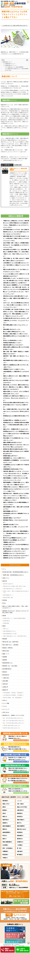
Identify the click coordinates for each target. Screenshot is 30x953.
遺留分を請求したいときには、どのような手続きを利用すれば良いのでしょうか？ (16, 392)
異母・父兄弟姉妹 (7, 848)
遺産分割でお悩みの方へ (8, 583)
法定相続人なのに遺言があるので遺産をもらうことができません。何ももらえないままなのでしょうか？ (16, 398)
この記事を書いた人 (7, 165)
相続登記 (20, 813)
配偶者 (4, 810)
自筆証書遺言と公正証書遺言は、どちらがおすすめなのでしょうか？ (16, 461)
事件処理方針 (5, 675)
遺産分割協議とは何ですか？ (10, 511)
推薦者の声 (5, 690)
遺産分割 (4, 581)
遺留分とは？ (6, 628)
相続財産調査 (6, 832)
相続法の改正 (5, 650)
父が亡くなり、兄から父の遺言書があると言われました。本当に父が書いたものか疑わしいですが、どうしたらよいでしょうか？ (16, 305)
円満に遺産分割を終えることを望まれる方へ (12, 588)
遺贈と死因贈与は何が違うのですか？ (12, 442)
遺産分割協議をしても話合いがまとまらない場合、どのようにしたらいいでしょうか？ (16, 479)
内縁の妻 (20, 851)
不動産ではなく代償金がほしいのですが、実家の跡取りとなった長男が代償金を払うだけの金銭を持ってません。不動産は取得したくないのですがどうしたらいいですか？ (16, 224)
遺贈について (5, 653)
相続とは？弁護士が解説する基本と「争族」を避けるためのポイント (15, 607)
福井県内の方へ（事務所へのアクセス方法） (13, 715)
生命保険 (5, 845)
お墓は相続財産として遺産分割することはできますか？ (16, 372)
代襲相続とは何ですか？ (9, 542)
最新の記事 (18, 165)
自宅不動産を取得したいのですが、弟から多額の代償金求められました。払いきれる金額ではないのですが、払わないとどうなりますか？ (16, 232)
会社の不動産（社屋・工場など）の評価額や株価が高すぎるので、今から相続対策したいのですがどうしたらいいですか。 (16, 245)
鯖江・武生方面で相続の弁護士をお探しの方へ (13, 718)
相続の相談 (20, 819)
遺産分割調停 (21, 826)
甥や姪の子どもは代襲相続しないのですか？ (14, 540)
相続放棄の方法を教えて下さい (11, 524)
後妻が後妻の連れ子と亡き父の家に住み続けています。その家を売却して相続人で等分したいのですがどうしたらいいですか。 (16, 238)
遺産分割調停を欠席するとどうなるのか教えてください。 (16, 337)
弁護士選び (20, 810)
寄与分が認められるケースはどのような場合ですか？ (15, 406)
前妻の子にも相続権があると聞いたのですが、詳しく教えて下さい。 (16, 366)
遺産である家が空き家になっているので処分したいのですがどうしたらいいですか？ (16, 270)
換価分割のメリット (10, 63)
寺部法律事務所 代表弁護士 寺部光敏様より (13, 692)
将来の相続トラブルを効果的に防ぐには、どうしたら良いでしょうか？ (16, 439)
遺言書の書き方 (6, 620)
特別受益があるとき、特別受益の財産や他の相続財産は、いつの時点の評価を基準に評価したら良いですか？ (16, 425)
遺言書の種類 (6, 623)
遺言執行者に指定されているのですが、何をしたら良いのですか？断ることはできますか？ (16, 446)
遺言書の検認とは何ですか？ (10, 455)
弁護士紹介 (5, 684)
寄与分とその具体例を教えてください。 (13, 340)
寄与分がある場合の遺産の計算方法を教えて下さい (16, 402)
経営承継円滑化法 (6, 669)
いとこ (19, 800)
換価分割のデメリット (11, 65)
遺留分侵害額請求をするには (9, 631)
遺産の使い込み (21, 829)
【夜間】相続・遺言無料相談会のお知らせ (13, 575)
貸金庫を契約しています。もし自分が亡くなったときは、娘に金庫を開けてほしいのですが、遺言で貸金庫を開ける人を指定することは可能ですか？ (16, 280)
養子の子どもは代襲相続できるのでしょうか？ (15, 537)
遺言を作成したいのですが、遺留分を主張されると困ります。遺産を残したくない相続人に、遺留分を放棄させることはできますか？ (16, 387)
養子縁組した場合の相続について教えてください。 (16, 333)
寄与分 (4, 603)
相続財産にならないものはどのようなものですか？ (16, 555)
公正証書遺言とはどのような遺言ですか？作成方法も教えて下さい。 (16, 466)
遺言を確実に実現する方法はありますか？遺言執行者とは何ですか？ (16, 452)
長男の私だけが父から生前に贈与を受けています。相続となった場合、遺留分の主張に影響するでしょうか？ (16, 298)
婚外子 (19, 823)
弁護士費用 (5, 681)
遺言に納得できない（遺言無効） (10, 644)
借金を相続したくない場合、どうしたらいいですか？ (15, 528)
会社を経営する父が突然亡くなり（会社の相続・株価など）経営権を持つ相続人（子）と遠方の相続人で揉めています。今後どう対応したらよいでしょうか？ (16, 253)
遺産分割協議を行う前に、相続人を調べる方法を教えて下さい (16, 508)
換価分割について (7, 62)
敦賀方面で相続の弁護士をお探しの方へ (11, 728)
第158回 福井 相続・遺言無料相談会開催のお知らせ (15, 572)
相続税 (5, 823)
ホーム (4, 569)
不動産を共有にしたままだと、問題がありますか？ (16, 486)
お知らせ (4, 700)
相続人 (4, 816)
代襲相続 (5, 851)
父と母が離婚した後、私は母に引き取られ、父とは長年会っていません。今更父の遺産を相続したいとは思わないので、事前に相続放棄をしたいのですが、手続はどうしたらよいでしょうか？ (16, 313)
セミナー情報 (5, 703)
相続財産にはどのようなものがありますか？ (14, 557)
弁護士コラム (5, 578)
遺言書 (4, 615)
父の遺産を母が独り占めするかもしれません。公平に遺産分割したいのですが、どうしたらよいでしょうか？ (16, 320)
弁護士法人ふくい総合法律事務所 (15, 67)
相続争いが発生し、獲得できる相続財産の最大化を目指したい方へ (16, 592)
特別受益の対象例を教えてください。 (12, 342)
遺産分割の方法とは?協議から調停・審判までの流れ (14, 586)
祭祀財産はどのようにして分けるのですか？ (14, 553)
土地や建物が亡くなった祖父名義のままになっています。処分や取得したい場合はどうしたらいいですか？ (16, 265)
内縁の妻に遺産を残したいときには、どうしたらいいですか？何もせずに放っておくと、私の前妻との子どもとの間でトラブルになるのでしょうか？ (16, 473)
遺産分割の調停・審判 (8, 597)
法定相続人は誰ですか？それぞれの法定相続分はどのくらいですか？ (16, 545)
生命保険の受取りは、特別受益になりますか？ (15, 420)
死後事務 (4, 656)
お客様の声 (5, 687)
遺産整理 (4, 659)
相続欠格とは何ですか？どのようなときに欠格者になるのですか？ (16, 381)
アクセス (4, 706)
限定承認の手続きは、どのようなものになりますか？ (15, 521)
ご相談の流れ (5, 678)
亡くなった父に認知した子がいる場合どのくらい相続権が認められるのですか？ (16, 275)
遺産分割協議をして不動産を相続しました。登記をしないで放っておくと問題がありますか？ (16, 483)
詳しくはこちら (15, 896)
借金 (4, 813)
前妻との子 (5, 804)
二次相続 (20, 845)
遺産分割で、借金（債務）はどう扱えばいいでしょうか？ (16, 357)
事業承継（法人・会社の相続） (10, 665)
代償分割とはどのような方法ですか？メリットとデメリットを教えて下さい (16, 490)
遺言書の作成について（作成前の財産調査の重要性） (14, 618)
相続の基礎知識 (7, 842)
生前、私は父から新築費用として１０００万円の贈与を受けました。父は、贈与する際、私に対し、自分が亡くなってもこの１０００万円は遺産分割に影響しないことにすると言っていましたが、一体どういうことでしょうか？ (16, 289)
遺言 (4, 838)
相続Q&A (4, 672)
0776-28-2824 (20, 915)
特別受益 (4, 600)
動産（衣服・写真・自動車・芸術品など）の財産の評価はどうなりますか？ (16, 352)
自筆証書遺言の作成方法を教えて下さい (13, 469)
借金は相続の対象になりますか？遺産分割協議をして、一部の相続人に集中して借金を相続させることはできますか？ (16, 533)
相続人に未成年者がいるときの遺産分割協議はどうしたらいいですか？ (16, 503)
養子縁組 (20, 854)
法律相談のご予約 (7, 915)
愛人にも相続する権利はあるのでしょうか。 (14, 331)
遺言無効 (5, 800)
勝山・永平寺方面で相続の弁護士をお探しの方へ (13, 723)
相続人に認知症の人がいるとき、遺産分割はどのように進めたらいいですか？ (16, 499)
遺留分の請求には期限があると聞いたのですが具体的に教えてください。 (16, 348)
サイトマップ (5, 709)
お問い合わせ (5, 712)
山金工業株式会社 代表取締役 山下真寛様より (13, 695)
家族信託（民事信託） (8, 647)
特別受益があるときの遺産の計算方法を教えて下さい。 (16, 417)
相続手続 (5, 819)
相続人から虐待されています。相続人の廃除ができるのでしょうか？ (16, 377)
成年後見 (20, 816)
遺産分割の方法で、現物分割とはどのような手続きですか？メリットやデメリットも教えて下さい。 (16, 494)
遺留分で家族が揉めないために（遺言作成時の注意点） (15, 636)
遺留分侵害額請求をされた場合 (10, 633)
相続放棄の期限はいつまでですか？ (12, 518)
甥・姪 (19, 848)
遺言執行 (20, 838)
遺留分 (4, 626)
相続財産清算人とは (7, 662)
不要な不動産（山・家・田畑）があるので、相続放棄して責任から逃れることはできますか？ (16, 259)
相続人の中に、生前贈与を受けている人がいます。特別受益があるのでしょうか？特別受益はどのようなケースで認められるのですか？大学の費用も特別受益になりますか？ (16, 432)
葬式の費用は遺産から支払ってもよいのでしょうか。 (15, 326)
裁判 (4, 807)
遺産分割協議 (6, 826)
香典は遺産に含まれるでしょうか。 (12, 329)
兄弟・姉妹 (20, 804)
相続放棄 (4, 638)
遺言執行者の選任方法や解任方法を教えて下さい (15, 449)
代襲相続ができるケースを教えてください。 (14, 369)
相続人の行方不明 (22, 807)
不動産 (5, 857)
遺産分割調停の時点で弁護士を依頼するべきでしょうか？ (16, 361)
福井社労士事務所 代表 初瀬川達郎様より (13, 697)
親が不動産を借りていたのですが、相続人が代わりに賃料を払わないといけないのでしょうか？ (16, 550)
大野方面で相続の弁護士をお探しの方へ (11, 725)
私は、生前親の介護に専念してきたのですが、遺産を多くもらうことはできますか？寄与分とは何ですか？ (16, 411)
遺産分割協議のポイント (8, 595)
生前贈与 (20, 842)
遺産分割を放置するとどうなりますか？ (13, 345)
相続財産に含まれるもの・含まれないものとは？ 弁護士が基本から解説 (15, 611)
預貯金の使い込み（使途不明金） (10, 641)
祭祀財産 (5, 854)
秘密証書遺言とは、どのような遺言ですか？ (14, 458)
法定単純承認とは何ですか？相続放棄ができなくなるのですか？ (16, 514)
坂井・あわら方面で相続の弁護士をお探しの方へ (13, 720)
